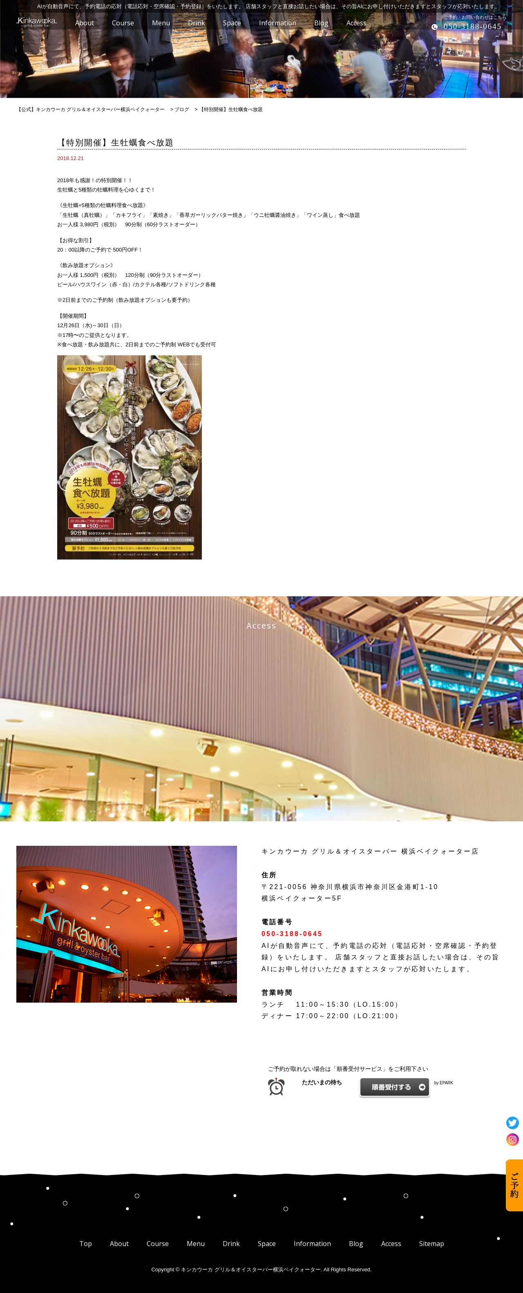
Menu (196, 1243)
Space (267, 1243)
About (119, 1243)
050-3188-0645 (473, 26)
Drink (231, 1243)
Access (391, 1243)
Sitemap (431, 1243)
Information (312, 1243)
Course (158, 1243)
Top (85, 1243)
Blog (356, 1243)
